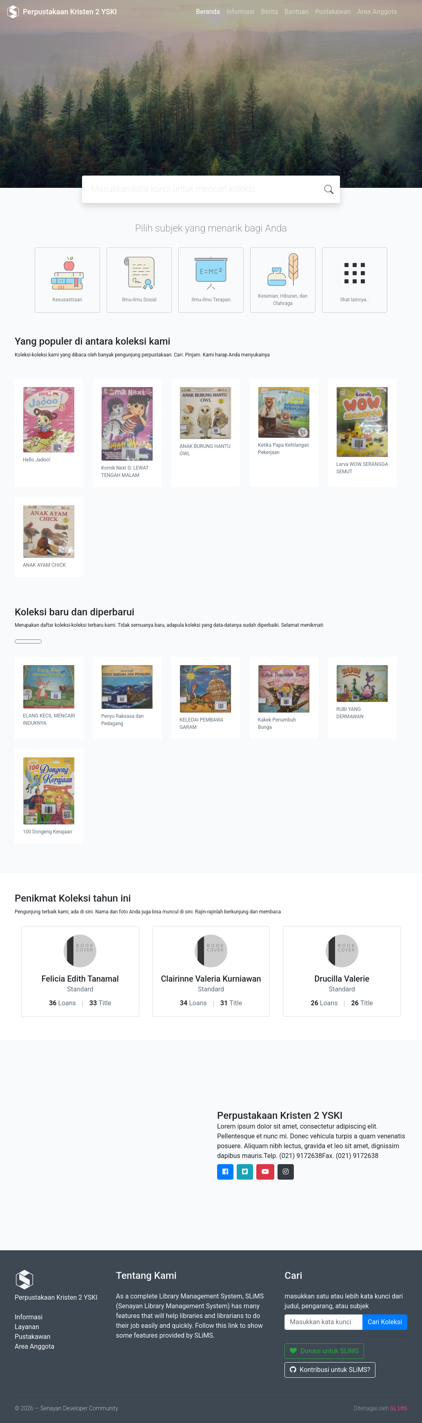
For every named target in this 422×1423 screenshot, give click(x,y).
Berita (269, 12)
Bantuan (296, 12)
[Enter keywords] (323, 1322)
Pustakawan (333, 12)
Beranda (208, 12)
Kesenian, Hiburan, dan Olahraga (282, 279)
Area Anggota (377, 12)
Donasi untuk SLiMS (324, 1351)
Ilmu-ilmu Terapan (211, 280)
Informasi (240, 12)
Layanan (27, 1327)
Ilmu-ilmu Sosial (139, 280)
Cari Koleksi (385, 1322)
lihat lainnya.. (354, 280)
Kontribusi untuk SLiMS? (330, 1370)
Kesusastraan (67, 280)
